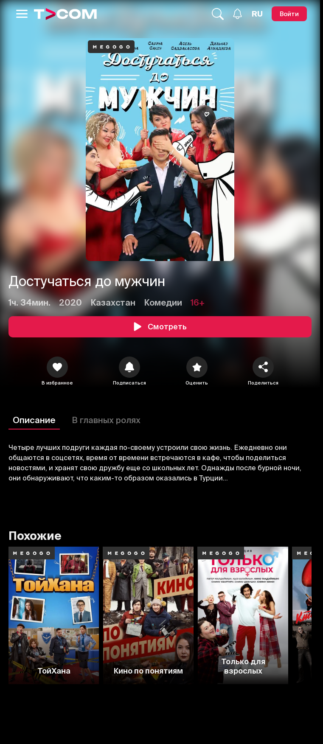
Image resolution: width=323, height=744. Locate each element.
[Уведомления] (237, 13)
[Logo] (65, 14)
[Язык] (257, 14)
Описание (34, 420)
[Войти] (289, 13)
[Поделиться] (263, 367)
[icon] (57, 367)
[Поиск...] (218, 14)
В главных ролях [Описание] (106, 420)
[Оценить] (197, 367)
